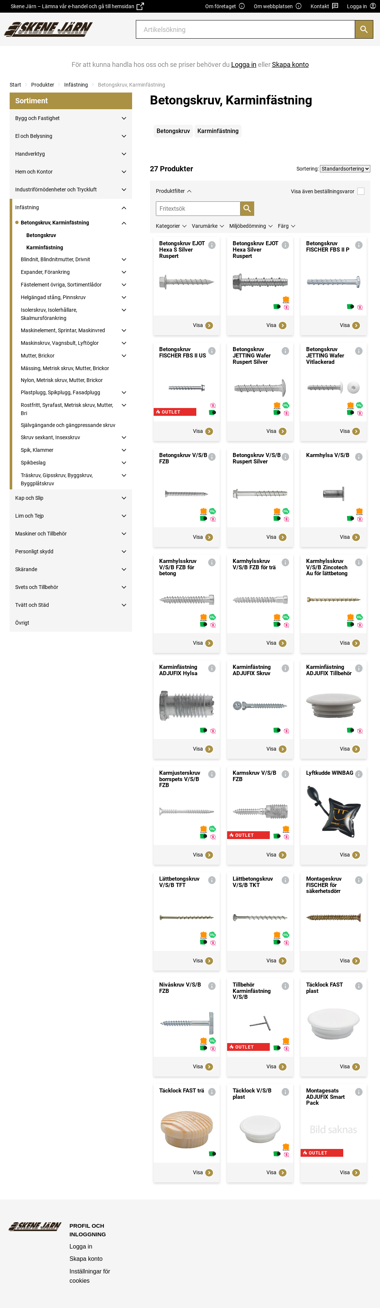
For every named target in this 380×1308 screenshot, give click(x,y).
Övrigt (22, 623)
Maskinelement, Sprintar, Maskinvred (63, 330)
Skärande (26, 569)
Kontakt (324, 6)
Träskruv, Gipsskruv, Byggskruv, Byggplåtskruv (57, 479)
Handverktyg (30, 154)
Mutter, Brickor (38, 356)
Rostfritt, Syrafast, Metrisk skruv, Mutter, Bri (67, 409)
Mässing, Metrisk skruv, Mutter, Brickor (65, 368)
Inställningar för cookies (89, 1276)
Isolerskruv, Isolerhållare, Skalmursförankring (49, 314)
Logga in (80, 1246)
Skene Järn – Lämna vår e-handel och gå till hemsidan (77, 6)
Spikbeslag (33, 463)
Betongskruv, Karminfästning (55, 223)
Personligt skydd (34, 551)
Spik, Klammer (37, 450)
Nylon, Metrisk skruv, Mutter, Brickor (62, 380)
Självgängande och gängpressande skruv (68, 425)
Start (15, 85)
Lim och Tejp (29, 516)
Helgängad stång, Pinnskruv (53, 297)
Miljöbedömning (247, 226)
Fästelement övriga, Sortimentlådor (61, 285)
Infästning (76, 85)
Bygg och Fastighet (37, 118)
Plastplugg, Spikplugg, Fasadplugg (60, 392)
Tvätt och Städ (32, 605)
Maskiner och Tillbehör (41, 534)
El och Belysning (33, 136)
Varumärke (204, 226)
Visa (203, 325)
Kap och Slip (29, 498)
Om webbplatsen (278, 6)
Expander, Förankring (45, 272)
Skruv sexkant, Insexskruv (50, 437)
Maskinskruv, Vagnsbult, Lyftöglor (60, 343)
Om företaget (225, 6)
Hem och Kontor (34, 172)
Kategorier (168, 226)
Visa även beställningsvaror (327, 191)
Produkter (42, 85)
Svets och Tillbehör (36, 587)
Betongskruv (41, 235)
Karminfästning (44, 247)
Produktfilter (170, 191)
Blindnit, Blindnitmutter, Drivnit (55, 259)
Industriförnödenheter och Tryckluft (56, 189)
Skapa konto (85, 1259)
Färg (283, 226)
